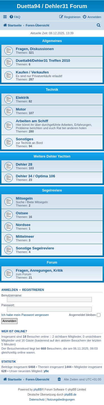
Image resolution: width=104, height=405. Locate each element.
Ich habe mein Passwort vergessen (25, 314)
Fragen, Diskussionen (35, 49)
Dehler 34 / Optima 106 (35, 176)
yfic (46, 371)
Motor (21, 109)
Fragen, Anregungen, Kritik (39, 270)
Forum (52, 262)
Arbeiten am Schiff (32, 121)
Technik (52, 90)
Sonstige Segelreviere (35, 248)
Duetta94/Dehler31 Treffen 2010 (43, 60)
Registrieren (33, 289)
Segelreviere (52, 190)
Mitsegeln (24, 198)
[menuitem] (14, 17)
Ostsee (22, 213)
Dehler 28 (24, 164)
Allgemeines (52, 41)
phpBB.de (70, 394)
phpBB (38, 389)
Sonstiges (24, 139)
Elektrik (22, 97)
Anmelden (9, 289)
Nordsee (23, 225)
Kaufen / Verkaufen (32, 72)
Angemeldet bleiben (84, 315)
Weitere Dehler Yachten (52, 156)
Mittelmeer (25, 236)
